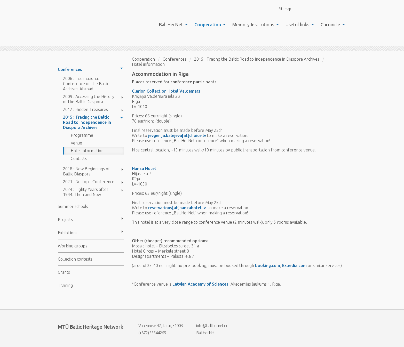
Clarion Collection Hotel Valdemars (166, 91)
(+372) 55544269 (149, 332)
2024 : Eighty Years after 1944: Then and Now (85, 192)
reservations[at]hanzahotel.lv (177, 207)
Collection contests (75, 259)
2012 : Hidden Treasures (85, 109)
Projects (65, 219)
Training (65, 285)
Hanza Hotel (144, 168)
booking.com (267, 265)
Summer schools (73, 206)
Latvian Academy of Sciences (200, 284)
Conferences (70, 69)
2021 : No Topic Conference (88, 181)
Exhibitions (67, 232)
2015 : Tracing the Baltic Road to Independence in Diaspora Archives (87, 122)
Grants (64, 272)
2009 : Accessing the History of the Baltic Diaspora (88, 99)
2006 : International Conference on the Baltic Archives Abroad (86, 83)
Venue (76, 143)
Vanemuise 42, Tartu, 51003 (157, 325)
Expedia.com (294, 265)
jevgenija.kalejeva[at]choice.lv (177, 135)
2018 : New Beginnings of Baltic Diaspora (86, 171)
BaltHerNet (171, 24)
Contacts (79, 158)
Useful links (297, 24)
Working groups (72, 246)
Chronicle (330, 24)
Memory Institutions (253, 24)
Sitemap (282, 8)
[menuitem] (172, 24)
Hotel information (87, 150)
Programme (82, 135)
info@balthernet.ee (209, 325)
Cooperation (207, 24)
